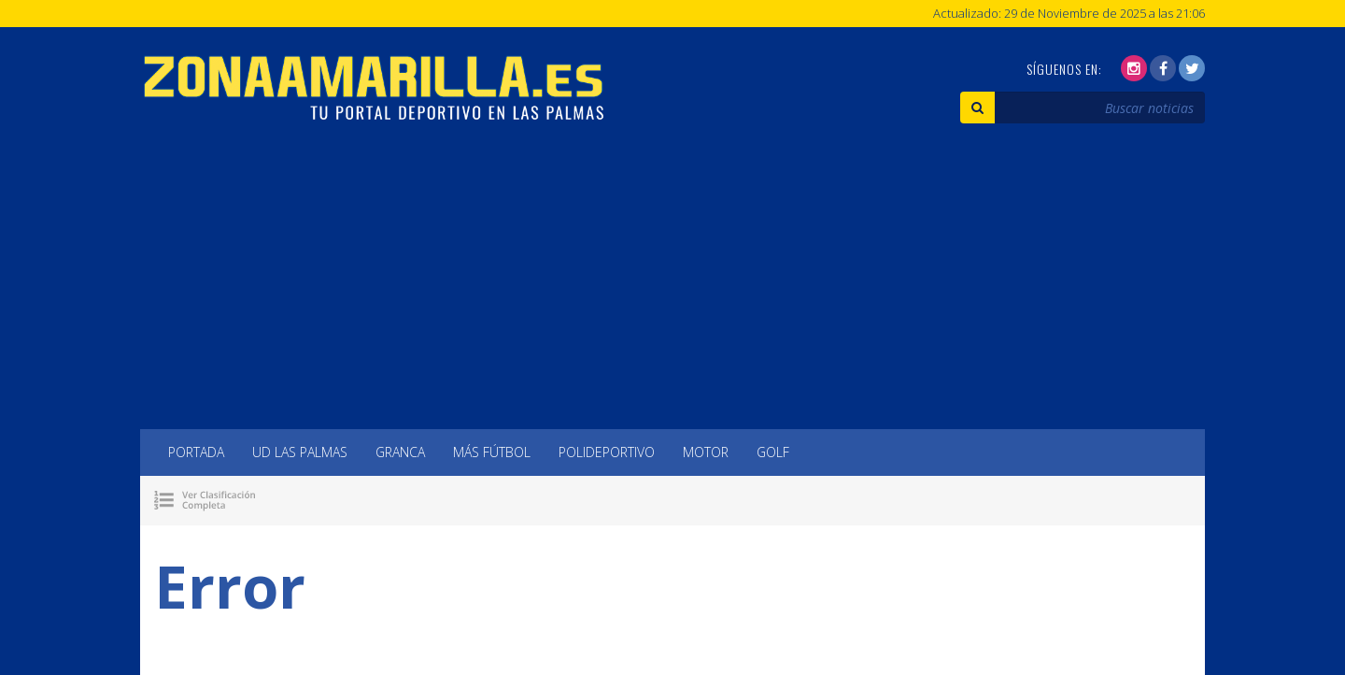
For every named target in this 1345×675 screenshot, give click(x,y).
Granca (400, 452)
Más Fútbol (492, 452)
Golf (773, 452)
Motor (706, 452)
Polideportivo (607, 452)
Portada (196, 452)
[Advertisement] (672, 289)
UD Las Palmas (299, 452)
